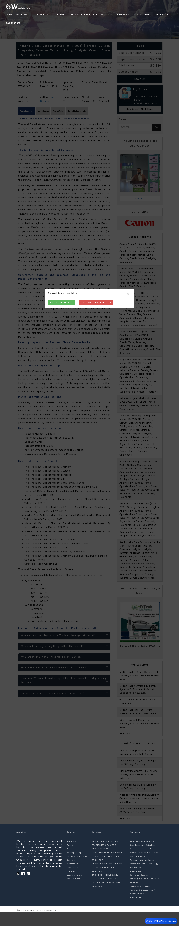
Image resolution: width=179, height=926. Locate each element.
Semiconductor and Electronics (146, 863)
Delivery (71, 874)
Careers (71, 863)
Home (15, 15)
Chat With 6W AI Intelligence (160, 920)
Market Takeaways (143, 15)
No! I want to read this (96, 302)
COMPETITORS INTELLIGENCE (107, 867)
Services (41, 15)
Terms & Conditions (77, 871)
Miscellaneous (137, 908)
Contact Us (165, 15)
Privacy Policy (74, 867)
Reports (55, 15)
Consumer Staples (139, 889)
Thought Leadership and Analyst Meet (75, 889)
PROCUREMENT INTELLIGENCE (107, 878)
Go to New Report (61, 302)
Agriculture (135, 912)
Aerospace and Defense (142, 856)
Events (123, 15)
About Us (27, 15)
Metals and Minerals (140, 900)
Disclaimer (72, 878)
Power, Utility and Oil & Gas (144, 867)
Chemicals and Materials (142, 859)
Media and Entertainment (142, 904)
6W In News (109, 15)
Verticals (92, 15)
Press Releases (73, 15)
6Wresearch (29, 924)
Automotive (135, 885)
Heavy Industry (137, 871)
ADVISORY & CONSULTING (105, 856)
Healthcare (135, 882)
